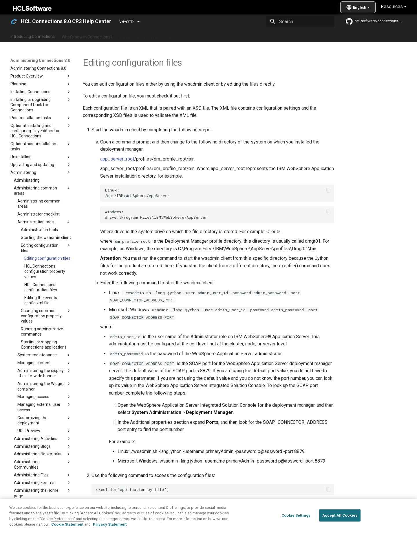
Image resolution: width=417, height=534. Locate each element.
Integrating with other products (257, 35)
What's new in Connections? (87, 35)
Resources (394, 6)
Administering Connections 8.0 (147, 35)
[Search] (300, 21)
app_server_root (117, 159)
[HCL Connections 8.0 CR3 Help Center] (14, 21)
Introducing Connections (32, 35)
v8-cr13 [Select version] (127, 21)
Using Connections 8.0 (202, 35)
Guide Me (301, 35)
